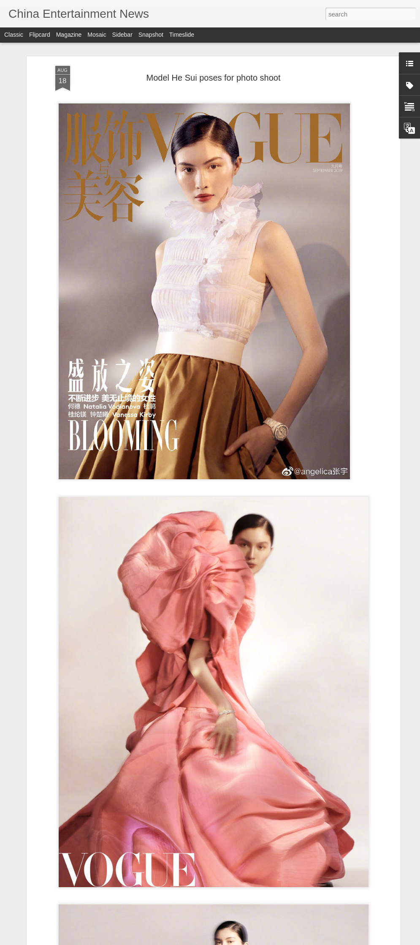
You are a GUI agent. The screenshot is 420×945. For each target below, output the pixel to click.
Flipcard (39, 34)
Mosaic (96, 34)
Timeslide (181, 34)
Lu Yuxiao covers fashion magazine (183, 935)
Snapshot (150, 34)
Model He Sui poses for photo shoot (213, 54)
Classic (13, 34)
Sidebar (122, 34)
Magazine (69, 34)
